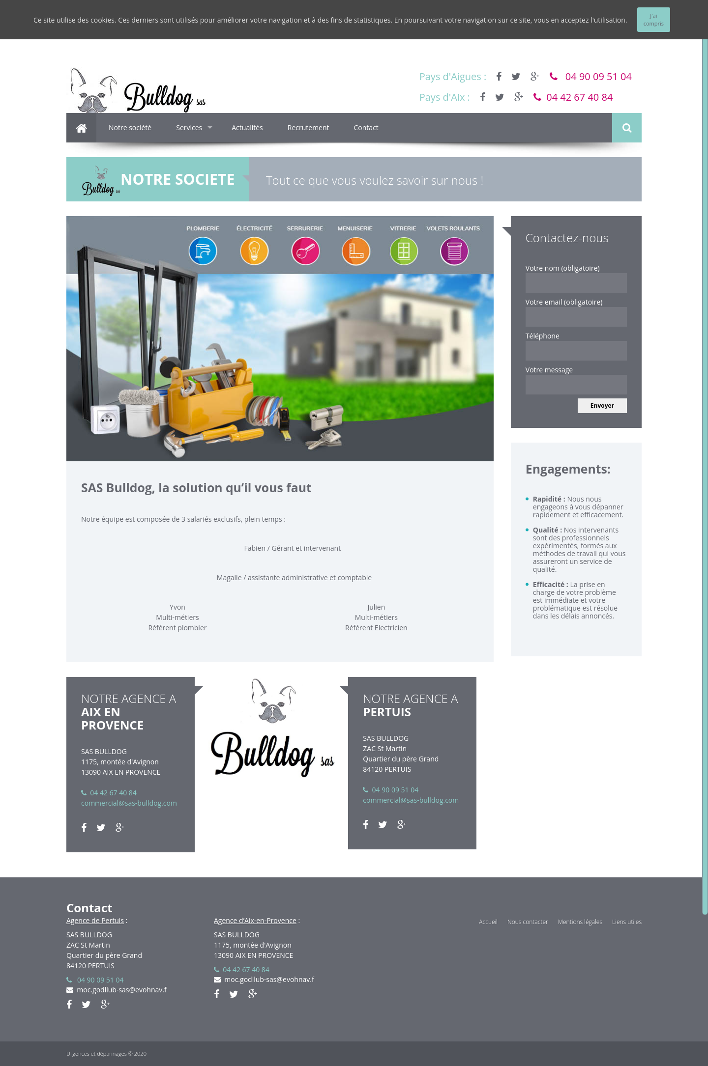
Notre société (130, 127)
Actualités (247, 127)
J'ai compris (654, 19)
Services (189, 127)
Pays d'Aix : (444, 97)
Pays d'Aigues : (453, 76)
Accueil (488, 922)
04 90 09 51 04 (591, 76)
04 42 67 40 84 (573, 97)
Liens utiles (627, 922)
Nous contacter (527, 922)
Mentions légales (580, 922)
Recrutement (308, 127)
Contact (366, 127)
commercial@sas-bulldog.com (129, 803)
